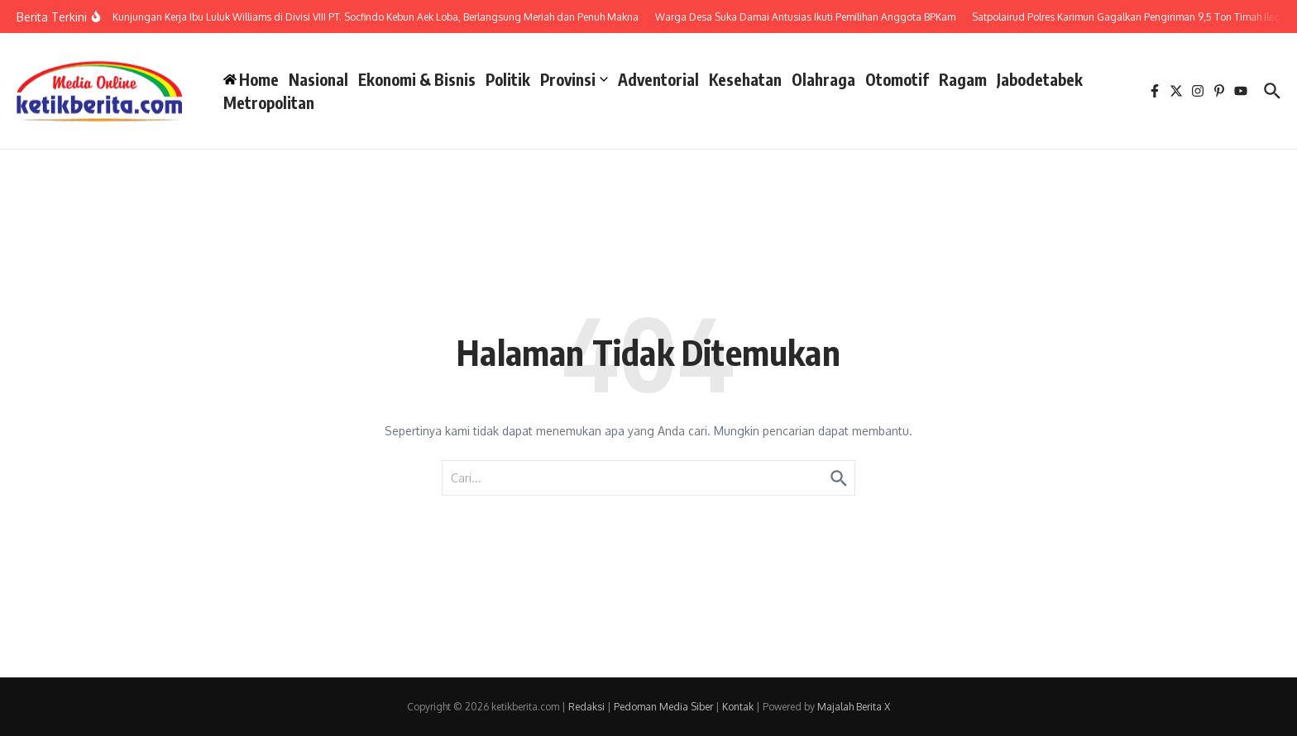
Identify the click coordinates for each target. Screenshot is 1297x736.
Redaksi (586, 706)
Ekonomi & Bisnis (417, 79)
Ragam (963, 79)
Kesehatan (745, 79)
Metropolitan (268, 102)
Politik (508, 79)
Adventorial (658, 79)
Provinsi (574, 79)
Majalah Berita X (853, 706)
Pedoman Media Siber (663, 706)
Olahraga (823, 79)
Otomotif (897, 79)
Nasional (318, 79)
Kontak (738, 706)
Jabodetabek (1040, 79)
